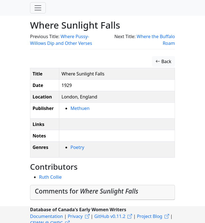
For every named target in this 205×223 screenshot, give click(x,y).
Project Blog (149, 216)
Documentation (46, 216)
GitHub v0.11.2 (110, 216)
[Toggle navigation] (38, 7)
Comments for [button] (86, 191)
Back (163, 61)
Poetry (77, 147)
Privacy (75, 216)
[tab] (102, 192)
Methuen (80, 108)
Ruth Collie (50, 177)
